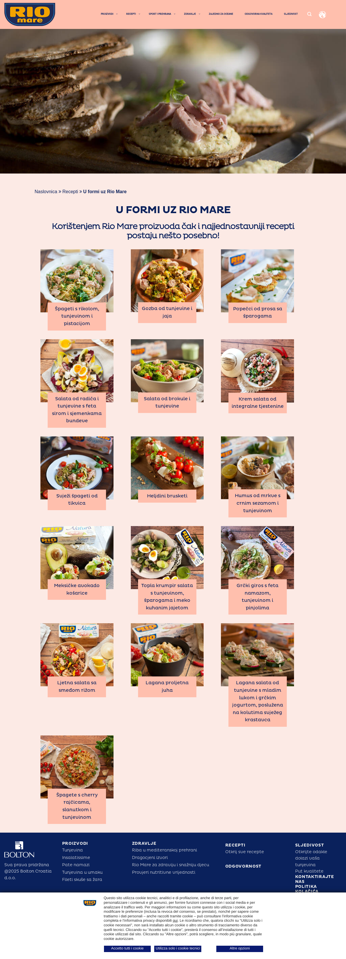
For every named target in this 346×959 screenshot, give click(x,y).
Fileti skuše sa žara (82, 879)
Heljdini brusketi (167, 496)
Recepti (70, 191)
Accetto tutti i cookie (127, 948)
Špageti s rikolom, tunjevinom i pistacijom (77, 316)
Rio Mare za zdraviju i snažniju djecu (170, 864)
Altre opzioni (240, 948)
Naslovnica (46, 191)
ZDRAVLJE (144, 843)
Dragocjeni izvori (150, 857)
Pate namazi (76, 864)
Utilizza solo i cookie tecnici (178, 948)
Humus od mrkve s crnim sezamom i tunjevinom (257, 503)
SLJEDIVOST (309, 845)
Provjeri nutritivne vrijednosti (163, 872)
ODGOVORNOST (243, 866)
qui (175, 921)
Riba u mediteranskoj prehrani (164, 850)
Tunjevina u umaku (82, 872)
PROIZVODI (75, 843)
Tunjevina (72, 850)
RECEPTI (235, 845)
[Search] (309, 14)
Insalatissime (76, 857)
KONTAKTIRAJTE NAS (314, 879)
